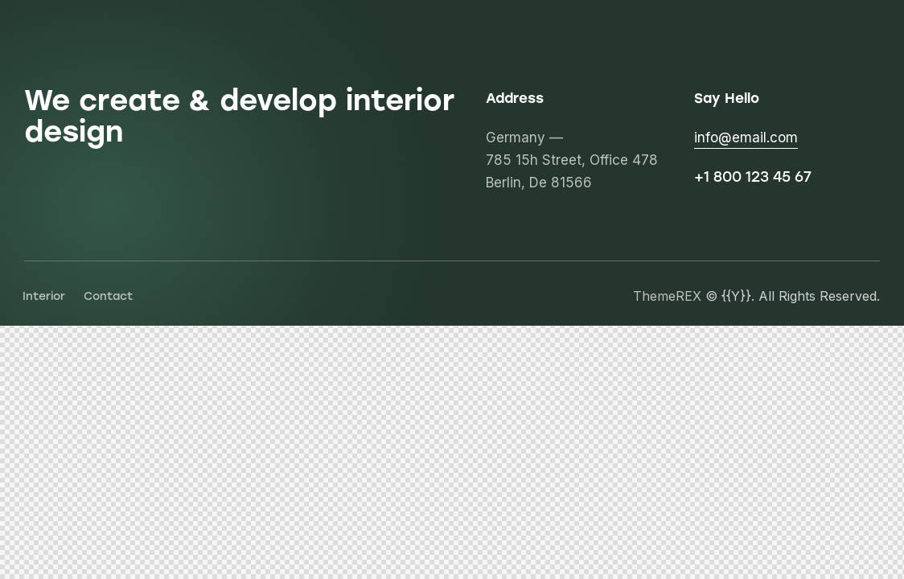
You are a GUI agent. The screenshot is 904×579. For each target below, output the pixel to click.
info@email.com (746, 137)
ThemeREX (667, 296)
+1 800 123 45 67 (753, 177)
